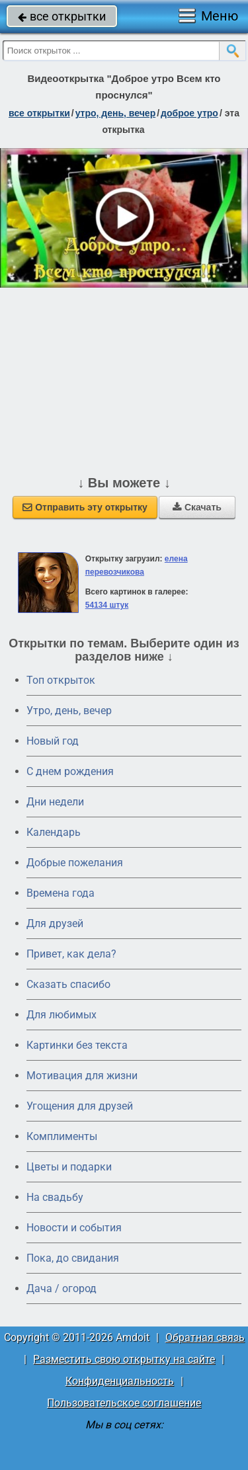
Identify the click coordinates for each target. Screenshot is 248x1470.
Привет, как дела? (71, 954)
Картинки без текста (77, 1045)
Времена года (60, 893)
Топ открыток (60, 680)
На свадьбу (54, 1197)
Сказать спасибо (68, 984)
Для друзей (54, 923)
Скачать (197, 507)
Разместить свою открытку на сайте (124, 1359)
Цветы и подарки (69, 1167)
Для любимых (61, 1014)
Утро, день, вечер (69, 710)
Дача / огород (61, 1288)
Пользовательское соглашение (124, 1403)
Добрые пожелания (74, 862)
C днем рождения (70, 771)
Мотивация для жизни (82, 1075)
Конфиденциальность (119, 1381)
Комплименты (61, 1136)
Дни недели (55, 802)
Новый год (52, 741)
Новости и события (74, 1227)
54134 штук (107, 605)
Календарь (53, 832)
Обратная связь (205, 1337)
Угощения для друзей (79, 1106)
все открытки (62, 16)
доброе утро (189, 113)
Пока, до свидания (72, 1258)
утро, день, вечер (115, 113)
